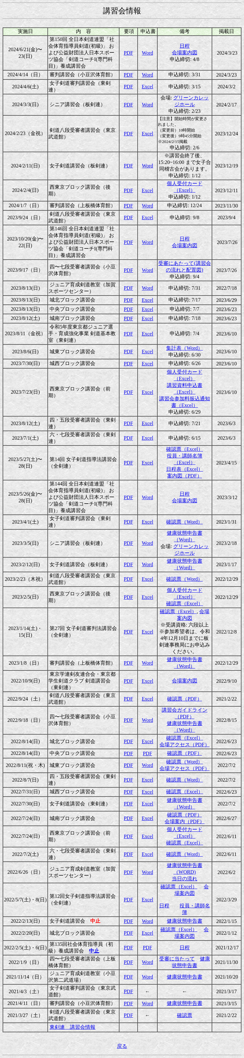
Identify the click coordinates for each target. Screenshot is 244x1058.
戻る (122, 1046)
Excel (147, 86)
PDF (128, 53)
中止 (94, 950)
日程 (185, 46)
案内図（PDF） (184, 475)
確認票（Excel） (184, 449)
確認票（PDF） (184, 699)
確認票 (184, 1015)
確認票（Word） (184, 522)
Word (147, 53)
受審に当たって (177, 958)
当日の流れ (184, 878)
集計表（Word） (184, 348)
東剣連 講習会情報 (72, 1027)
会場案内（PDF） (184, 821)
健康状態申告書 (184, 921)
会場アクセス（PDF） (184, 744)
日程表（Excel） (184, 469)
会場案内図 (184, 52)
